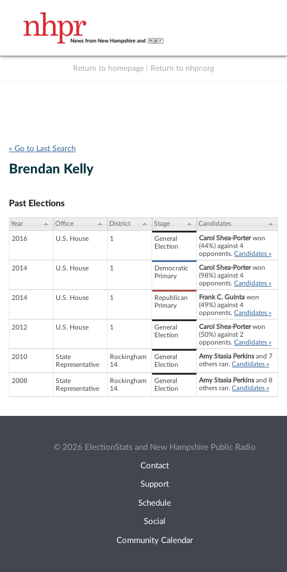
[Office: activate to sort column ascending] (80, 224)
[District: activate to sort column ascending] (130, 224)
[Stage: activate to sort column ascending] (174, 224)
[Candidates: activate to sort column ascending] (237, 224)
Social (155, 521)
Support (154, 484)
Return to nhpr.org (182, 68)
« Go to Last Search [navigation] (42, 149)
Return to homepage (108, 68)
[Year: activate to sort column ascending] (31, 224)
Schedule (154, 503)
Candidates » (252, 253)
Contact (154, 466)
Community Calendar (154, 540)
